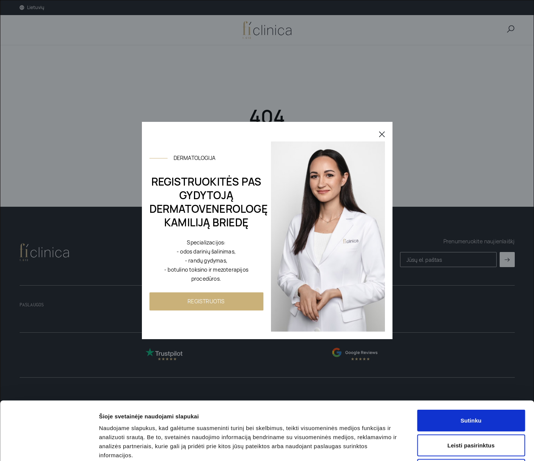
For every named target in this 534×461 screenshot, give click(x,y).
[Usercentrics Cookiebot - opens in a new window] (49, 446)
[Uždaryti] (382, 133)
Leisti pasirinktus (470, 387)
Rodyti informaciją (387, 446)
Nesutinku (471, 411)
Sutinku (471, 362)
